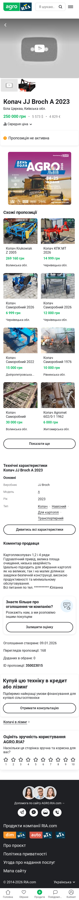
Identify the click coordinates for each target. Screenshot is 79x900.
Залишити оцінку (39, 627)
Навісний (59, 506)
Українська (65, 882)
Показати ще (39, 444)
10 (73, 761)
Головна (8, 894)
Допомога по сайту (39, 803)
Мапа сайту (14, 870)
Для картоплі (48, 512)
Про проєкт (14, 845)
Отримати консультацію (39, 708)
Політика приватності (25, 853)
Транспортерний (50, 518)
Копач (43, 506)
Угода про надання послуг (29, 862)
